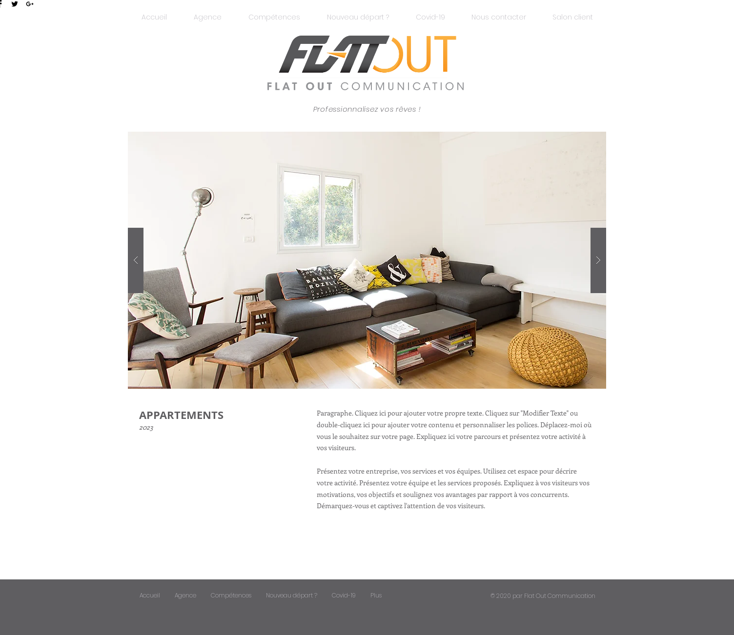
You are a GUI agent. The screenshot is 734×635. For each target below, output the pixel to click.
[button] (572, 17)
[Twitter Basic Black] (15, 4)
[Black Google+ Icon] (30, 4)
